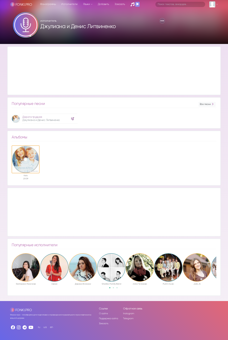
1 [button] (111, 289)
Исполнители (69, 4)
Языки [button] (86, 4)
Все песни (207, 104)
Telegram (128, 318)
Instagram (128, 313)
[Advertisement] (111, 71)
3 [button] (118, 289)
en (51, 327)
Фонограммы (48, 4)
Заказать (120, 4)
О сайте (103, 313)
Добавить (103, 4)
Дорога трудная (32, 117)
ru (39, 327)
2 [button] (114, 289)
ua (45, 327)
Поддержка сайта (108, 318)
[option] (44, 117)
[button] (162, 20)
